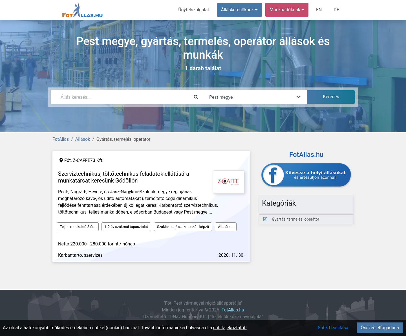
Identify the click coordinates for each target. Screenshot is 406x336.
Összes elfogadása (380, 327)
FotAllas (60, 139)
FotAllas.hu (233, 310)
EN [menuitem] (319, 9)
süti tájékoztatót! (230, 327)
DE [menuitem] (336, 9)
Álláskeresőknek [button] (239, 9)
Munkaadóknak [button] (287, 9)
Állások (82, 139)
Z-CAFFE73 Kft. (88, 160)
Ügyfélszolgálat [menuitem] (193, 9)
